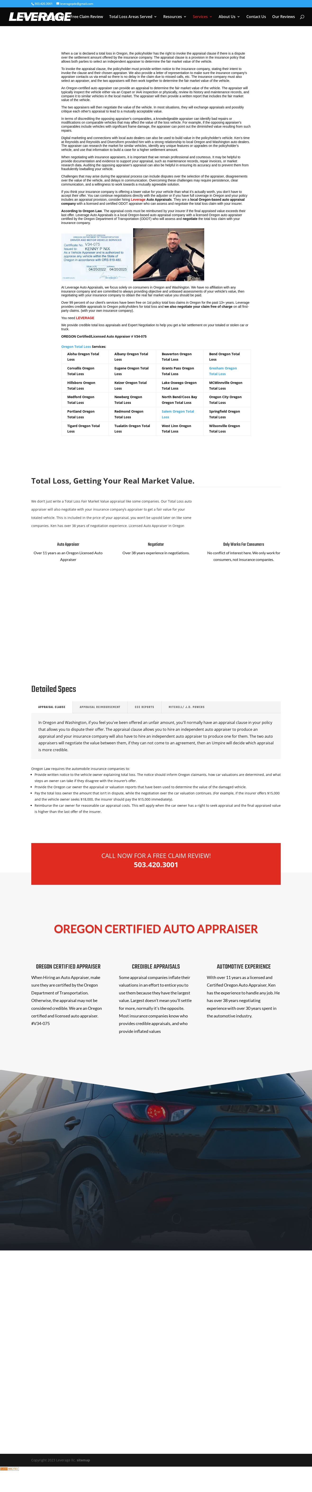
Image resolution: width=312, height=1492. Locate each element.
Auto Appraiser (50, 17)
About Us (227, 17)
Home (25, 17)
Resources (172, 17)
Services (200, 17)
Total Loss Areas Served (130, 17)
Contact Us (256, 17)
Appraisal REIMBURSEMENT (100, 707)
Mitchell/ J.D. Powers (187, 707)
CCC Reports (144, 707)
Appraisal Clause (51, 707)
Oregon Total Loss (76, 346)
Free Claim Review (86, 17)
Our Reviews (283, 17)
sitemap (83, 1460)
